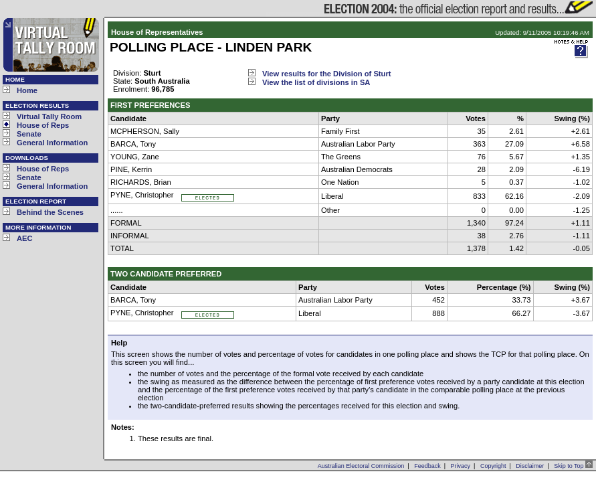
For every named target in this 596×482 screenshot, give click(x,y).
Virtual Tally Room (49, 116)
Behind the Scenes (50, 212)
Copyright (493, 466)
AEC (25, 238)
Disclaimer (530, 466)
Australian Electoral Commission (361, 466)
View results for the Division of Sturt (326, 74)
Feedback (427, 466)
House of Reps (43, 125)
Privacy (461, 466)
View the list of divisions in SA (316, 82)
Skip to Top (573, 466)
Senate (29, 134)
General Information (52, 143)
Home (27, 90)
